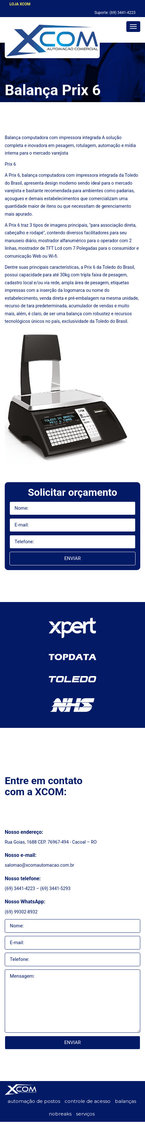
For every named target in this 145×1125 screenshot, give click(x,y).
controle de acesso (87, 1101)
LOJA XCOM (19, 4)
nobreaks (60, 1114)
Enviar (72, 558)
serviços (85, 1114)
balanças (125, 1101)
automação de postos (34, 1101)
